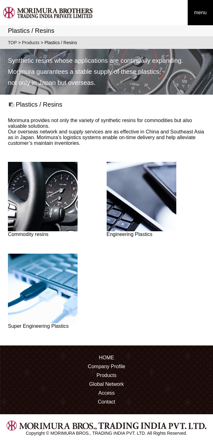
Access (106, 393)
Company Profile (106, 366)
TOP (12, 42)
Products (30, 42)
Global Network (106, 384)
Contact (106, 401)
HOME (106, 357)
